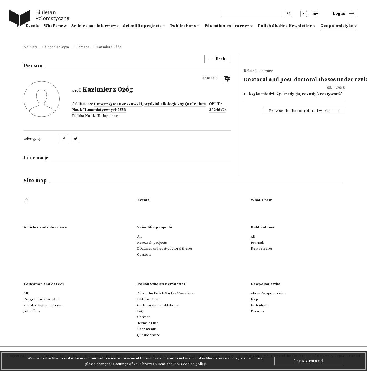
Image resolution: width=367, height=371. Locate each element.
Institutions (260, 305)
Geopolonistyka (336, 25)
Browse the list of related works (300, 110)
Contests (144, 254)
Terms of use (148, 323)
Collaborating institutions (157, 305)
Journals (258, 242)
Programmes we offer (42, 299)
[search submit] (289, 14)
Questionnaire (148, 335)
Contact (143, 317)
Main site (31, 47)
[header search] (251, 14)
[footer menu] (27, 200)
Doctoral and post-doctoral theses (165, 248)
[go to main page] (41, 19)
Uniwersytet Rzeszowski (118, 103)
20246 (214, 109)
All (139, 236)
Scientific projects (142, 25)
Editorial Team (148, 299)
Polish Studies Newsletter (285, 25)
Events (32, 25)
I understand (309, 361)
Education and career (227, 25)
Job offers (32, 311)
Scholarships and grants (43, 305)
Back (220, 59)
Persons (82, 47)
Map (254, 299)
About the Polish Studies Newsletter (166, 293)
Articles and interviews (95, 25)
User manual (147, 329)
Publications (183, 25)
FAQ (140, 311)
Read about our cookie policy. (182, 364)
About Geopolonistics (268, 293)
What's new (55, 25)
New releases (262, 248)
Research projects (152, 242)
